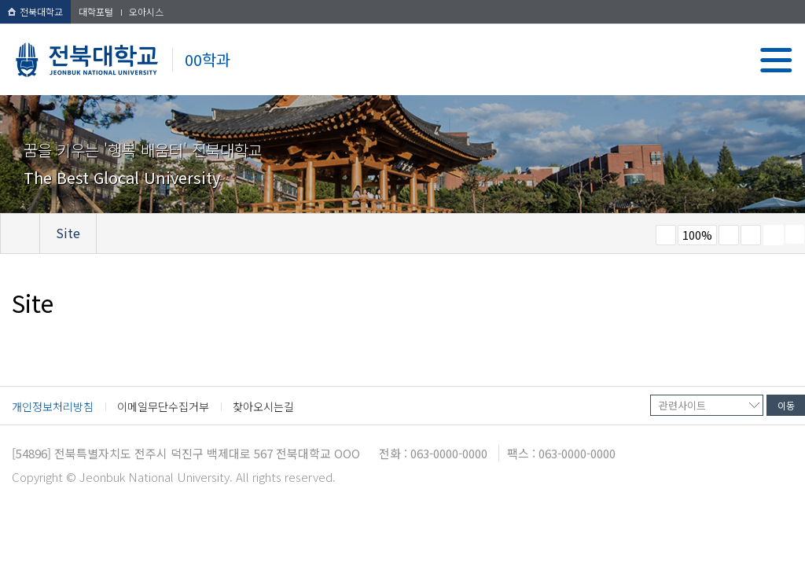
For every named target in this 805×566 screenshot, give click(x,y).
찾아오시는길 (263, 406)
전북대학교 (35, 11)
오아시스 (146, 11)
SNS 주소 (794, 234)
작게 (666, 235)
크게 (729, 235)
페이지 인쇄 (773, 235)
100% (697, 235)
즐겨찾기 (751, 235)
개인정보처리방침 (53, 406)
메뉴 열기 (776, 60)
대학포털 (96, 11)
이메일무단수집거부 (163, 406)
